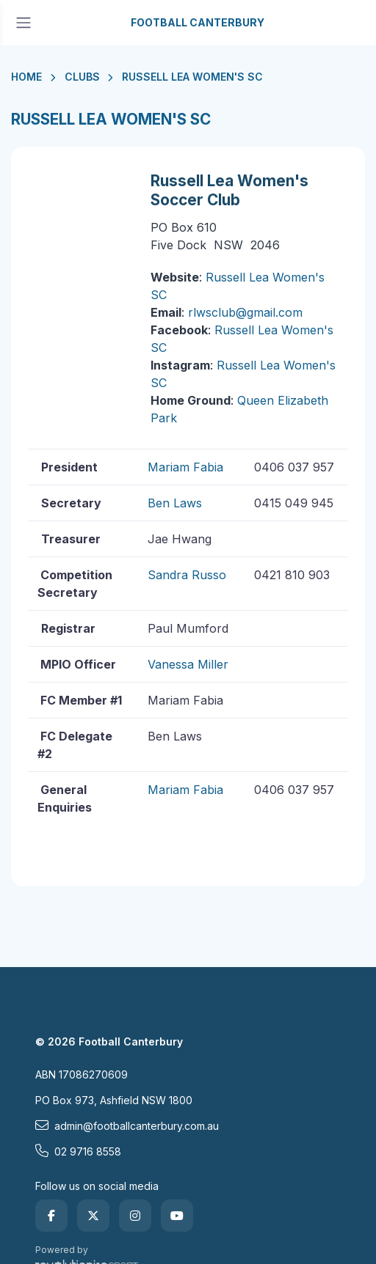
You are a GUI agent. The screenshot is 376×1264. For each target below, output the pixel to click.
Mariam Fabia (185, 467)
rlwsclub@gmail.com (245, 312)
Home (26, 76)
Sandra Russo (187, 574)
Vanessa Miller (188, 664)
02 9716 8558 (78, 1151)
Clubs (82, 76)
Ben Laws (175, 503)
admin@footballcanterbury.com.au (127, 1125)
